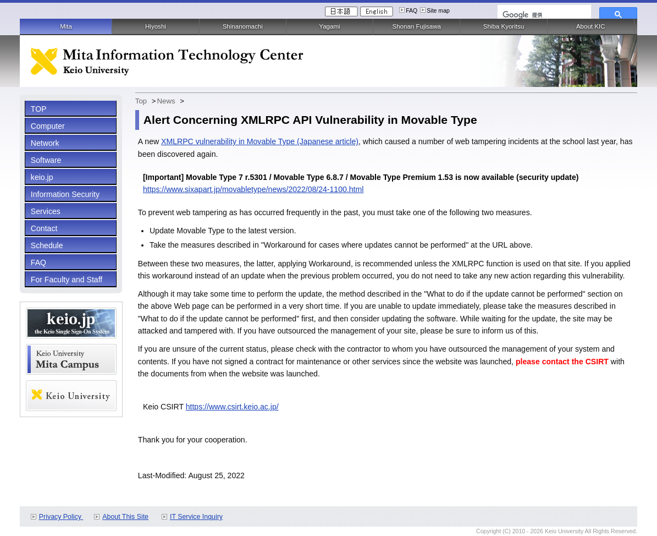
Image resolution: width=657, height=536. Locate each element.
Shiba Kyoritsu (503, 26)
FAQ (411, 10)
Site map (438, 10)
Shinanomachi (243, 26)
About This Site (125, 517)
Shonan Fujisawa (416, 26)
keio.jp (42, 177)
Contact (44, 228)
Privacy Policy (61, 517)
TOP (39, 109)
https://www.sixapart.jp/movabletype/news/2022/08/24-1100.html (253, 189)
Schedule (47, 245)
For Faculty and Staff (66, 279)
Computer (48, 126)
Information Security (65, 194)
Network (45, 143)
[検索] (543, 15)
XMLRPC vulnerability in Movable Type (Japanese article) (259, 141)
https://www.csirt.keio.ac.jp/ (232, 406)
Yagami (329, 26)
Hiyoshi (155, 26)
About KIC (590, 26)
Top (141, 101)
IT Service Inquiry (196, 517)
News (166, 101)
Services (45, 211)
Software (46, 160)
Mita (66, 26)
